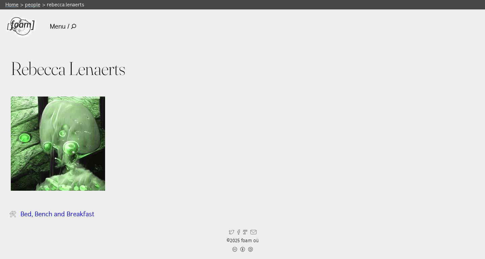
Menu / (63, 26)
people (32, 4)
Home (12, 4)
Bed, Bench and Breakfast (57, 214)
